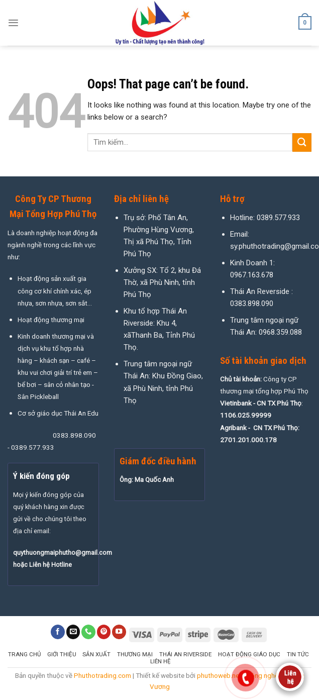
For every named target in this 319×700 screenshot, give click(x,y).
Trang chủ (24, 654)
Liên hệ (160, 661)
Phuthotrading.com (102, 675)
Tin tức (298, 654)
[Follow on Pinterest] (104, 632)
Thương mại (135, 654)
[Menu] (13, 23)
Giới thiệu (61, 654)
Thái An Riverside (185, 654)
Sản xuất (96, 654)
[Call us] (88, 632)
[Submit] (301, 142)
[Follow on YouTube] (119, 632)
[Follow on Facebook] (58, 632)
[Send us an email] (73, 632)
